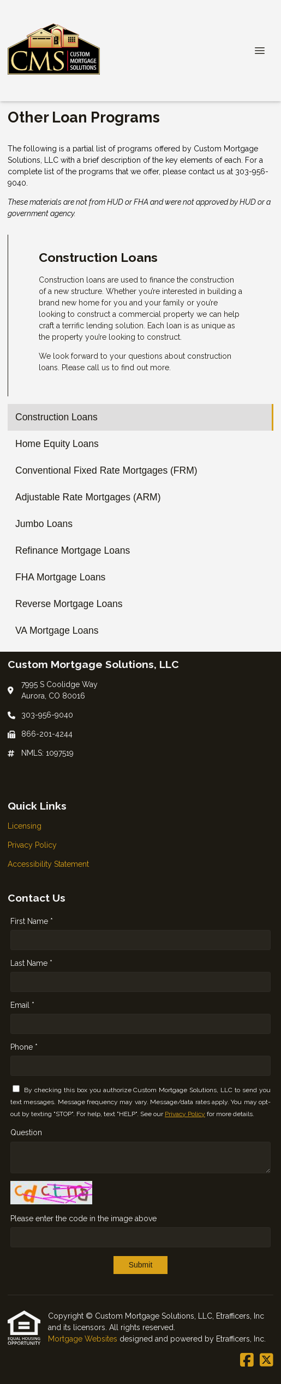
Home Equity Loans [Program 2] (57, 443)
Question (26, 1132)
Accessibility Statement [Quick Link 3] (48, 864)
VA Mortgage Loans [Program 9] (56, 630)
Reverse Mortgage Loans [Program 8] (69, 603)
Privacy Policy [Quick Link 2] (32, 845)
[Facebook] (247, 1360)
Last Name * (31, 963)
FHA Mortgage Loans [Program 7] (60, 577)
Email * (22, 1005)
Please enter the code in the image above (83, 1218)
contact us (206, 171)
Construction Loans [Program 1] (56, 417)
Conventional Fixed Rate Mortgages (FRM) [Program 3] (106, 470)
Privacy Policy (185, 1114)
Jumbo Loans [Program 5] (44, 523)
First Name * (31, 921)
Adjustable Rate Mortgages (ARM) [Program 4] (88, 497)
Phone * (24, 1047)
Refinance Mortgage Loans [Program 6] (72, 550)
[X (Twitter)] (266, 1360)
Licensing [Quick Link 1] (24, 826)
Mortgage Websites (83, 1338)
